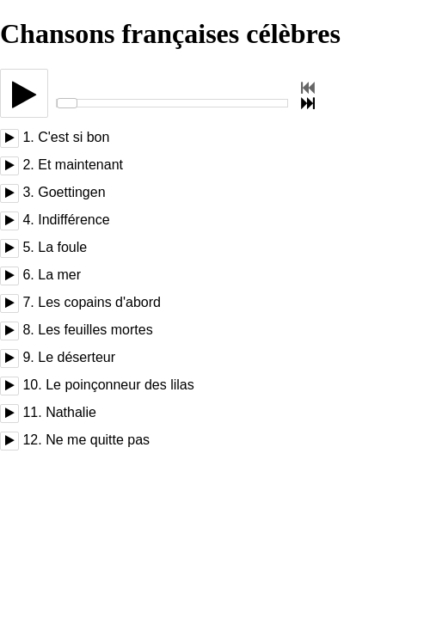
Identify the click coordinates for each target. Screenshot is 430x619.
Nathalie (71, 412)
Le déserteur (76, 357)
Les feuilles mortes (95, 329)
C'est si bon (73, 137)
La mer (59, 274)
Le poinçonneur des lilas (120, 384)
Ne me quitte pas (98, 439)
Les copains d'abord (99, 302)
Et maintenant (80, 164)
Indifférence (73, 219)
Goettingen (71, 192)
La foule (62, 247)
